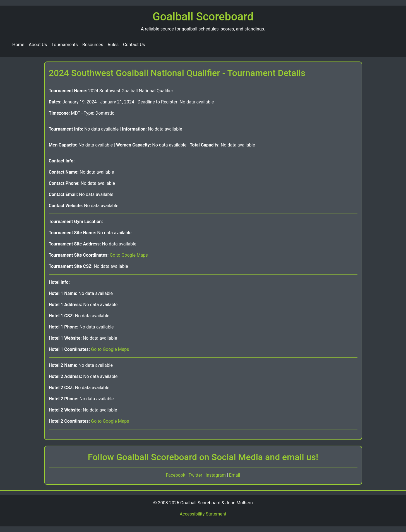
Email (234, 475)
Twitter (196, 475)
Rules (113, 44)
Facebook (176, 475)
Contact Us (134, 44)
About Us (38, 44)
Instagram (216, 475)
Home (18, 44)
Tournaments (64, 44)
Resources (92, 44)
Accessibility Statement (203, 514)
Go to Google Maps (129, 255)
